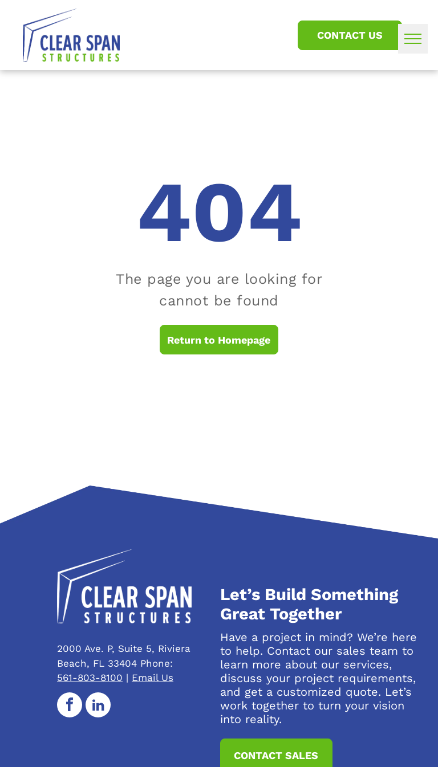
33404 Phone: (140, 663)
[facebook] (69, 706)
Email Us (152, 677)
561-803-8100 (90, 677)
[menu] (413, 39)
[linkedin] (98, 706)
